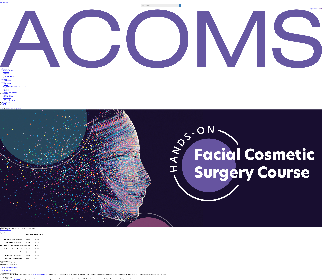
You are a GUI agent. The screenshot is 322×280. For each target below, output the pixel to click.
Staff (4, 77)
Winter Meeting (7, 83)
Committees (6, 73)
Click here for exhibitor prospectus (9, 267)
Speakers (6, 90)
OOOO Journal (7, 80)
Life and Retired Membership (10, 101)
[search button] (180, 5)
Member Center (7, 98)
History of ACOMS (8, 70)
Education (315, 8)
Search (320, 8)
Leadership (6, 72)
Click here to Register (5, 230)
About (6, 85)
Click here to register (5, 270)
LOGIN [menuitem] (4, 104)
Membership (4, 93)
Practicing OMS (7, 95)
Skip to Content (4, 2)
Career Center (6, 99)
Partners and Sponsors (8, 76)
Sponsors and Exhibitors (10, 92)
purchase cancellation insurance (40, 274)
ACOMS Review (5, 102)
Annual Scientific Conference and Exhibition (14, 86)
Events (3, 82)
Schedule (6, 89)
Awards (5, 75)
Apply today (17, 279)
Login (311, 8)
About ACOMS (5, 69)
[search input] (160, 5)
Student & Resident (8, 96)
